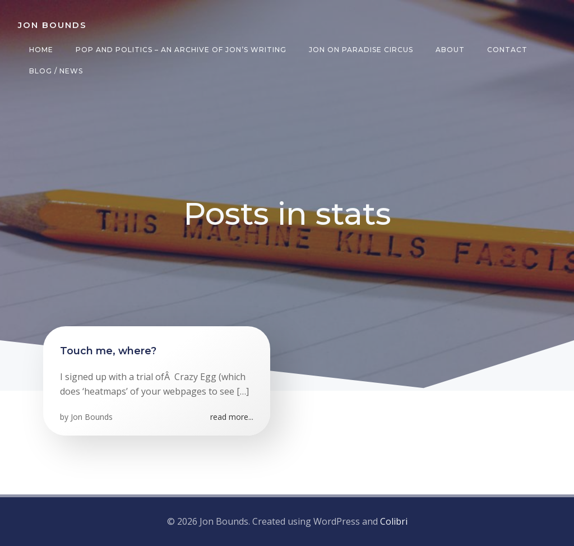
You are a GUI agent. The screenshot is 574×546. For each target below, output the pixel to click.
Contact (507, 49)
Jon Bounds (92, 416)
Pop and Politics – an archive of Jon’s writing (181, 49)
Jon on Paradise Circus (361, 49)
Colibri (394, 521)
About (450, 49)
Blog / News (56, 71)
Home (41, 49)
